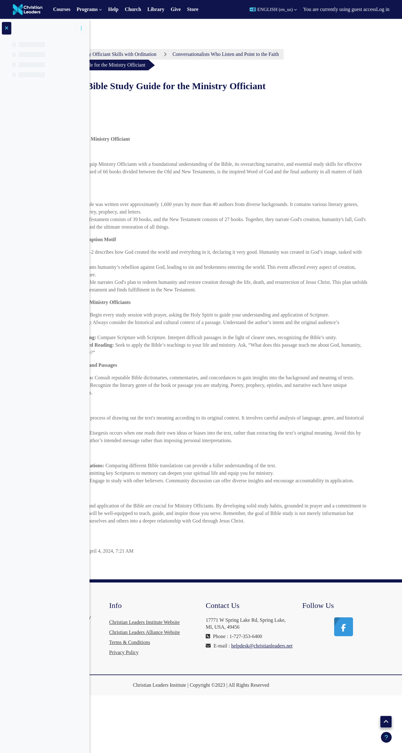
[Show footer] (386, 737)
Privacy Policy (194, 710)
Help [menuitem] (113, 9)
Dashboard (119, 54)
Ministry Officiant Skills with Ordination (187, 54)
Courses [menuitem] (61, 9)
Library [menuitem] (155, 9)
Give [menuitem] (176, 9)
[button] (273, 9)
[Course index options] (81, 28)
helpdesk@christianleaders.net (284, 690)
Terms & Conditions (200, 700)
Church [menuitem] (133, 9)
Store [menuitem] (192, 9)
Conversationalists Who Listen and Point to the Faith (298, 54)
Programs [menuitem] (87, 9)
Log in (382, 9)
